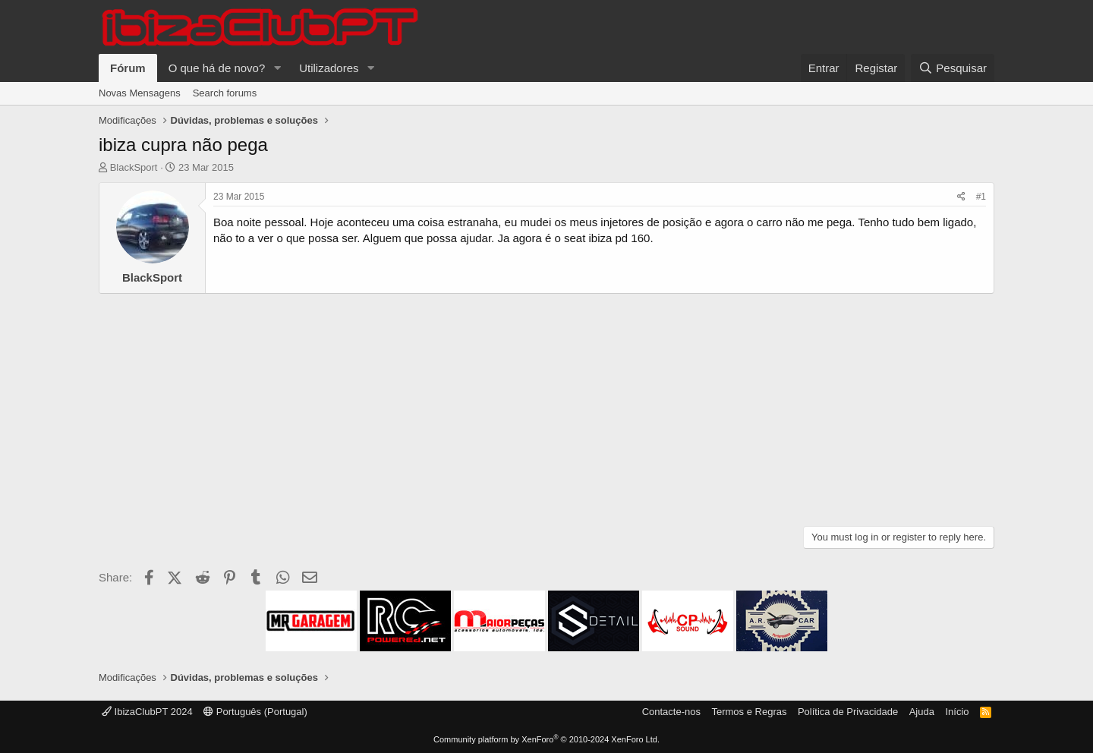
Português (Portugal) (255, 711)
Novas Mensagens (140, 93)
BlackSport (134, 167)
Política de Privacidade (848, 711)
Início (957, 711)
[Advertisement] (546, 407)
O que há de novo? (217, 67)
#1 (981, 196)
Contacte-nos (671, 711)
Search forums (225, 93)
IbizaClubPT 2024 (147, 711)
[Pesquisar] (952, 68)
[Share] (961, 197)
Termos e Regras (748, 711)
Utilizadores (328, 67)
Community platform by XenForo (546, 739)
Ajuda (921, 711)
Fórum (128, 67)
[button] (277, 68)
